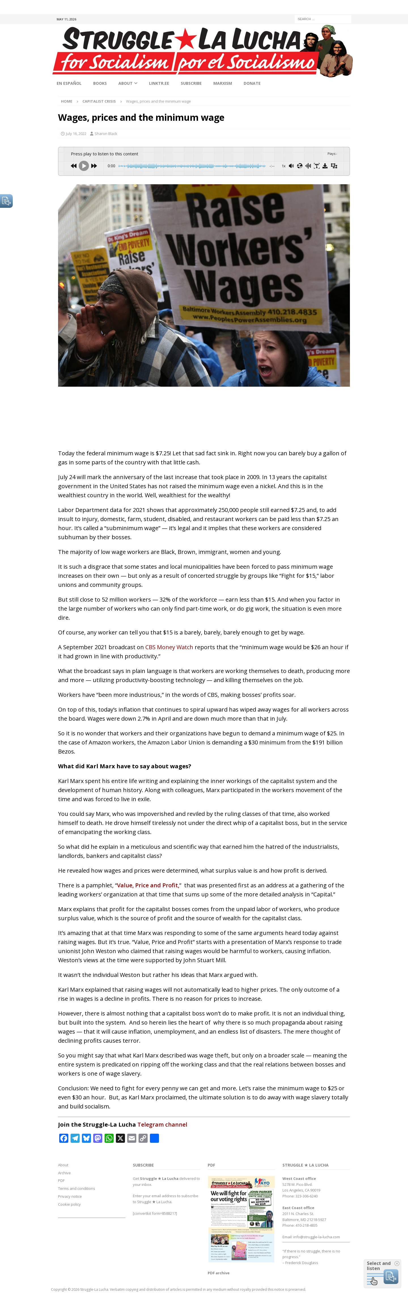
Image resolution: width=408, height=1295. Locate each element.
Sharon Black (106, 133)
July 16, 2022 (76, 133)
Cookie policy (69, 1204)
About (125, 83)
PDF (61, 1180)
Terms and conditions (76, 1188)
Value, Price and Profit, (148, 885)
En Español (69, 83)
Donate (252, 83)
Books (100, 83)
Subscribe (191, 83)
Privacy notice (70, 1196)
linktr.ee (159, 83)
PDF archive (219, 1272)
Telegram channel (162, 1124)
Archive (64, 1172)
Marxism (222, 83)
